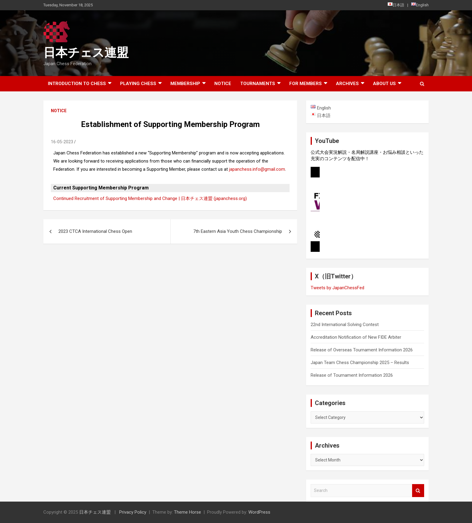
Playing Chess (138, 83)
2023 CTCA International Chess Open (95, 231)
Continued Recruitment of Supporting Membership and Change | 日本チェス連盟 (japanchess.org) (150, 198)
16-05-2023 (62, 141)
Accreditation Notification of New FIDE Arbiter (356, 337)
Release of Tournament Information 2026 (352, 375)
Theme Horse (187, 512)
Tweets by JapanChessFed (337, 287)
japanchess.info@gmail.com (257, 169)
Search (418, 490)
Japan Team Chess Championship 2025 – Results (360, 362)
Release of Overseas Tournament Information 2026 (362, 350)
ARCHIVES (347, 83)
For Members (305, 83)
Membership (185, 83)
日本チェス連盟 (86, 53)
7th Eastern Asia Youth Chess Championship (237, 231)
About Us (384, 83)
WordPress (259, 512)
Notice (222, 83)
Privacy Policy (132, 512)
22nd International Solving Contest (345, 324)
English (420, 4)
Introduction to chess (77, 83)
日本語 (396, 4)
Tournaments (257, 83)
